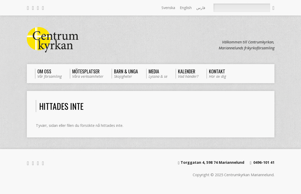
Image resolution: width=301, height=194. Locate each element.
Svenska (168, 7)
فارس (200, 7)
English (186, 7)
